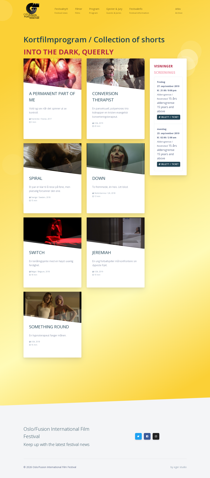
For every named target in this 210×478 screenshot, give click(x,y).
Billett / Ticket (169, 117)
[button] (78, 10)
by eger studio (179, 467)
